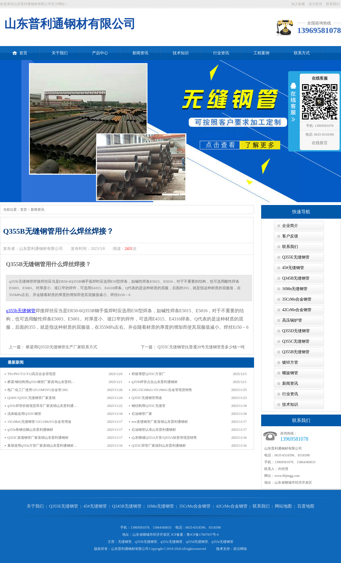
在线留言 (320, 143)
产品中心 (100, 53)
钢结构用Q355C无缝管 (148, 406)
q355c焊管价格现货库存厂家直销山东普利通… (42, 406)
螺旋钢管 (290, 373)
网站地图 (283, 506)
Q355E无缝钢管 (295, 257)
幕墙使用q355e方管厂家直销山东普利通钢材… (42, 446)
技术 (219, 549)
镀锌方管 (290, 362)
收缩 (293, 106)
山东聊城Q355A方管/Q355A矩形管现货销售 (164, 438)
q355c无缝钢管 (171, 542)
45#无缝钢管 (293, 268)
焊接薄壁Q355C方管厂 (148, 374)
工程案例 (261, 53)
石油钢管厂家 (142, 414)
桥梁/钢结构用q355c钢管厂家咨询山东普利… (41, 382)
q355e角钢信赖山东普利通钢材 (30, 430)
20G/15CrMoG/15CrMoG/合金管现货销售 (162, 390)
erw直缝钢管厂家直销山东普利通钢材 (160, 422)
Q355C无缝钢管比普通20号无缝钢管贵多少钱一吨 (201, 347)
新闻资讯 (140, 53)
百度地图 (305, 506)
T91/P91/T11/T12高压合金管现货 (31, 374)
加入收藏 (298, 4)
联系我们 (333, 4)
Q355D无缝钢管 (296, 331)
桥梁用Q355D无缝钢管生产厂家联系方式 (61, 347)
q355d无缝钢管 (197, 542)
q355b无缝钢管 (21, 310)
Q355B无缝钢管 (295, 352)
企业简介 (290, 225)
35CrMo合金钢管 (296, 299)
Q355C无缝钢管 (295, 341)
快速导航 (301, 211)
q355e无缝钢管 (222, 542)
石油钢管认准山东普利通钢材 (154, 430)
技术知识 (181, 53)
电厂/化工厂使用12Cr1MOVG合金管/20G (37, 390)
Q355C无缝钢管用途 (147, 398)
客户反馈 (290, 236)
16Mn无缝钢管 (294, 289)
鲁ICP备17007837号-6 (203, 535)
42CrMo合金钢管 (296, 310)
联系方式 (302, 53)
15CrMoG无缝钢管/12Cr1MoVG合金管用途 (39, 422)
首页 (19, 50)
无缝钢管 (125, 542)
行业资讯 (221, 53)
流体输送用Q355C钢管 (24, 414)
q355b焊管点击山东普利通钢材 (155, 382)
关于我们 (60, 53)
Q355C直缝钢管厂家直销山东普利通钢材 (37, 438)
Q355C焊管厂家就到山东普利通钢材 (159, 446)
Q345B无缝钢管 (295, 278)
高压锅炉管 (292, 320)
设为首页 (315, 4)
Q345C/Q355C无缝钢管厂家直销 (31, 398)
